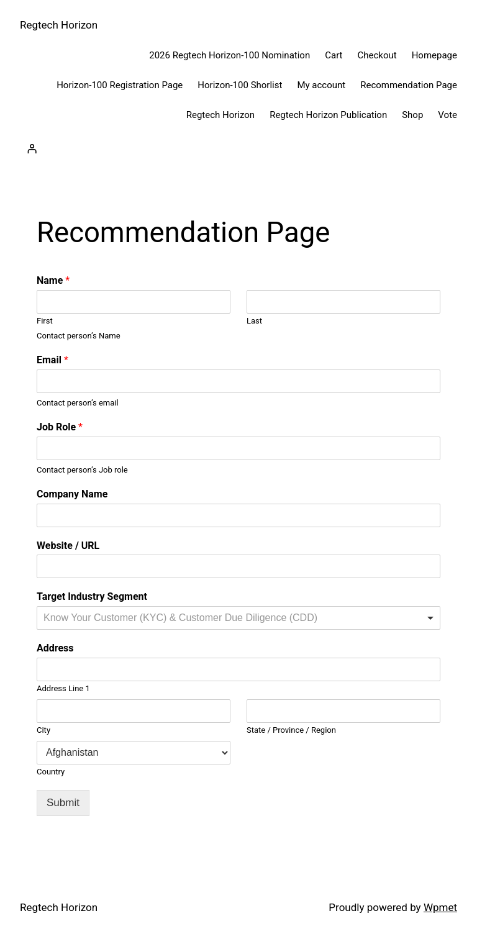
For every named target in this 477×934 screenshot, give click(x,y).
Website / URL (68, 545)
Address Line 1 (63, 688)
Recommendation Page (408, 85)
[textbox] (195, 618)
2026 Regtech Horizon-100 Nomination (229, 55)
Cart (333, 55)
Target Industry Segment (92, 596)
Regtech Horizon (59, 25)
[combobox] (238, 618)
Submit (63, 803)
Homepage (434, 55)
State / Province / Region (291, 730)
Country (51, 771)
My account (321, 85)
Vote (447, 114)
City (43, 730)
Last (254, 320)
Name (53, 280)
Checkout (377, 55)
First (45, 320)
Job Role (60, 427)
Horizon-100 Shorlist (240, 85)
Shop (412, 114)
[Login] (31, 149)
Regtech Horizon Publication (328, 114)
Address (55, 648)
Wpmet (440, 907)
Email (52, 360)
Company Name (72, 494)
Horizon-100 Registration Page (120, 85)
